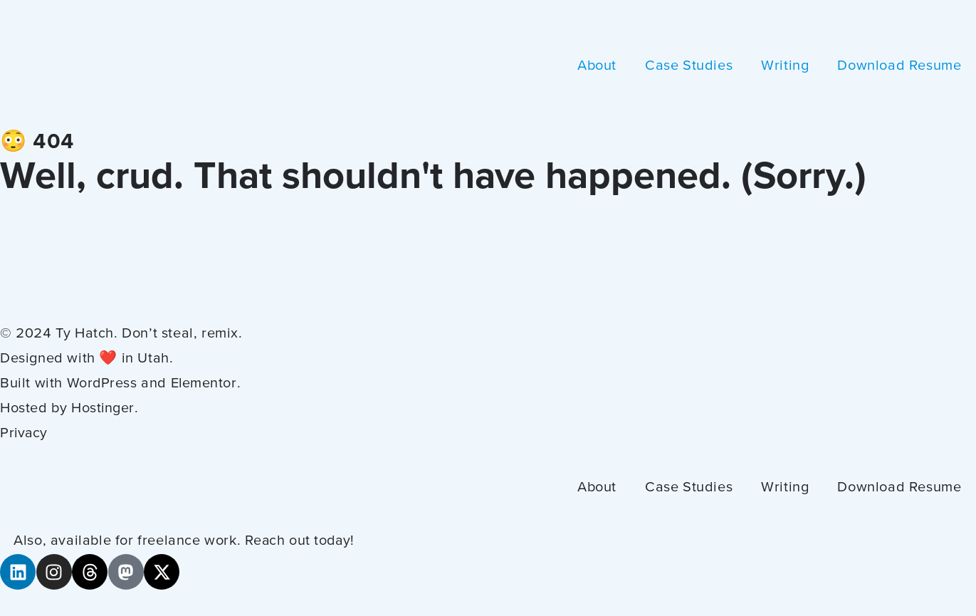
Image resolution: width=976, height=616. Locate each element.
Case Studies (689, 66)
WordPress (103, 384)
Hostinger (103, 409)
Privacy (24, 434)
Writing (785, 66)
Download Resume (899, 66)
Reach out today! (301, 541)
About (596, 66)
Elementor (205, 384)
